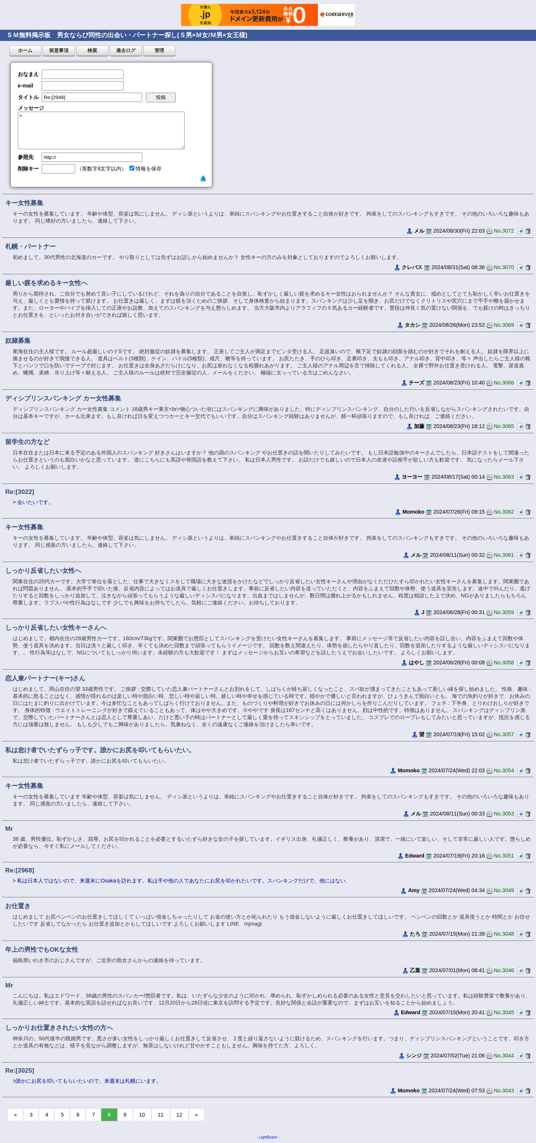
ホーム (25, 50)
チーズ (416, 383)
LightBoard (268, 1137)
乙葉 (415, 970)
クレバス (412, 267)
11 (161, 1115)
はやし (416, 662)
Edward (414, 856)
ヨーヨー (412, 477)
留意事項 (58, 50)
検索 (92, 50)
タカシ (412, 325)
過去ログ (125, 50)
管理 (159, 50)
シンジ (414, 1056)
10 (142, 1115)
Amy (413, 890)
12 (179, 1115)
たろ (415, 934)
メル (419, 231)
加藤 (419, 426)
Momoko (413, 512)
